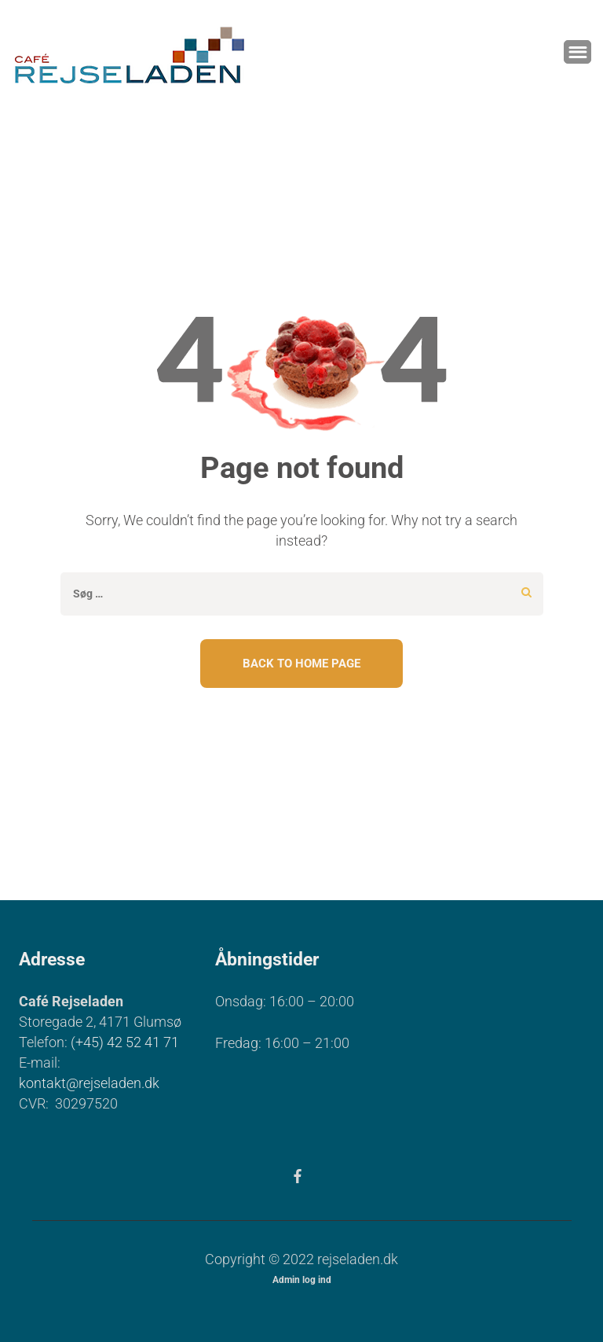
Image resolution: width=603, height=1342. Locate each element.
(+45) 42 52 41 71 (125, 1042)
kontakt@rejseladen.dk (89, 1083)
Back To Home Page (301, 663)
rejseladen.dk (357, 1259)
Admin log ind (301, 1279)
